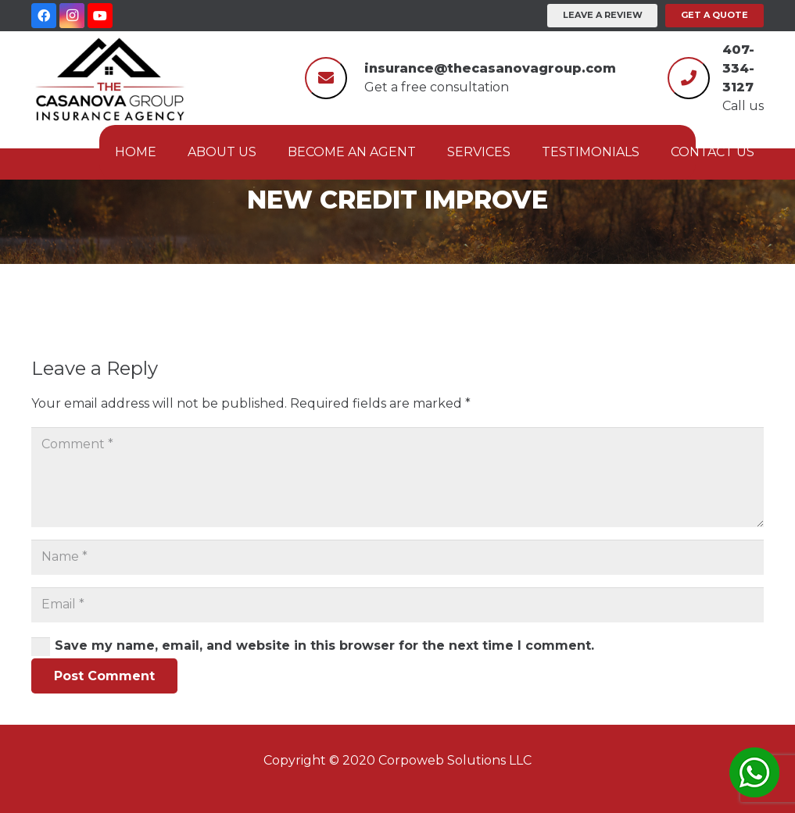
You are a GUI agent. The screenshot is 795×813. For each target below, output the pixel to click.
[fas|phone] (689, 75)
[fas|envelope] (326, 75)
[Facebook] (43, 15)
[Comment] (397, 477)
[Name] (397, 557)
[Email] (397, 604)
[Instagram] (71, 15)
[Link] (109, 78)
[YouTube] (100, 15)
